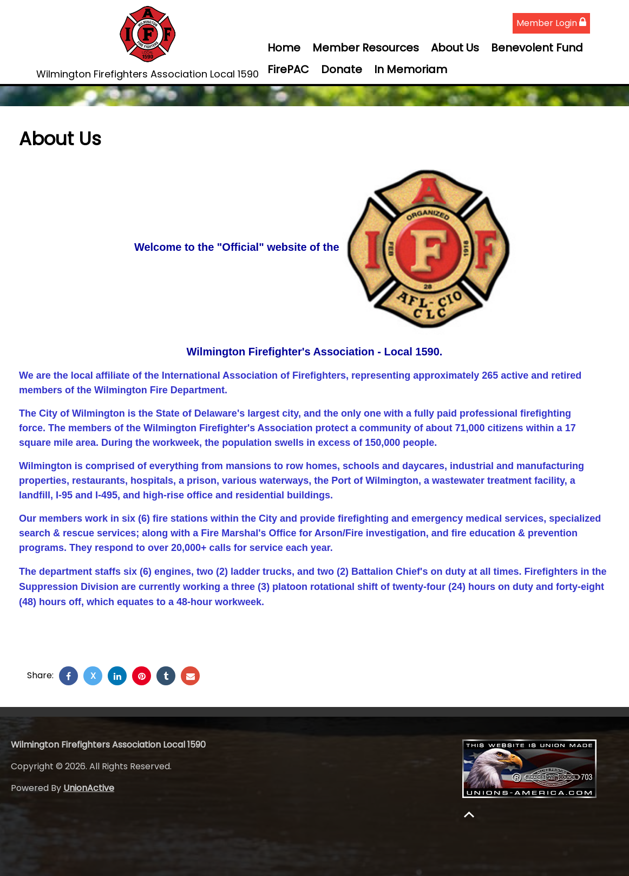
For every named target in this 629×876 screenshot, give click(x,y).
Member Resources (365, 47)
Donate (341, 69)
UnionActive (88, 788)
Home (283, 47)
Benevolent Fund (537, 47)
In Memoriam (410, 69)
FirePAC (288, 69)
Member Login (551, 23)
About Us (455, 47)
